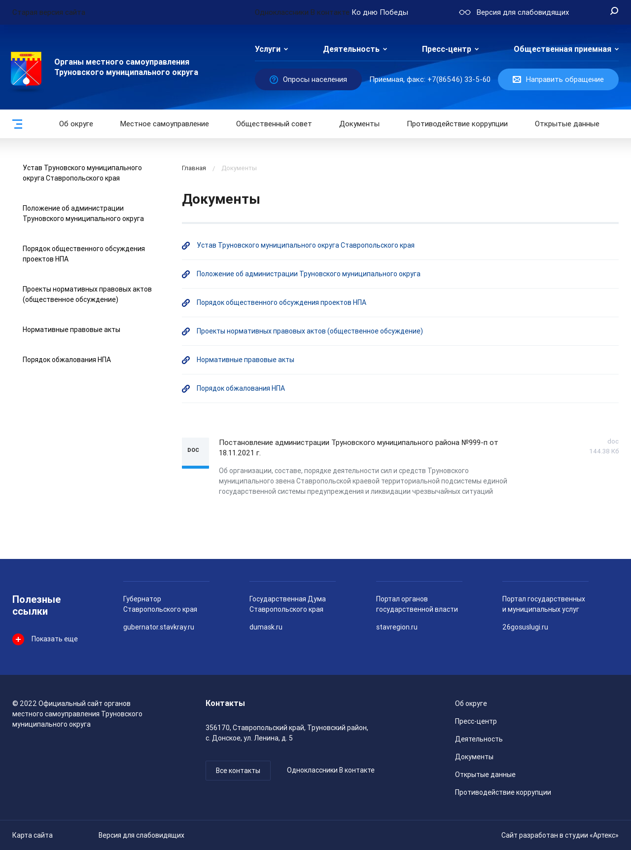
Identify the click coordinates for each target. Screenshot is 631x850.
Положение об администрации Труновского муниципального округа (309, 274)
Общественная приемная (562, 49)
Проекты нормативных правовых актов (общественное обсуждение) (310, 331)
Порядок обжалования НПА (67, 360)
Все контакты (238, 771)
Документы (359, 123)
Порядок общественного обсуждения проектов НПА (281, 302)
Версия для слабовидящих (141, 835)
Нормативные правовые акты (71, 329)
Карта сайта (32, 835)
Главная (194, 168)
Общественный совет (274, 123)
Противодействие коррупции (457, 123)
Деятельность (351, 49)
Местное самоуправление (164, 123)
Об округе (76, 123)
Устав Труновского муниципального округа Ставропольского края (306, 245)
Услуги (267, 49)
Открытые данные (485, 774)
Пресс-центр (446, 49)
